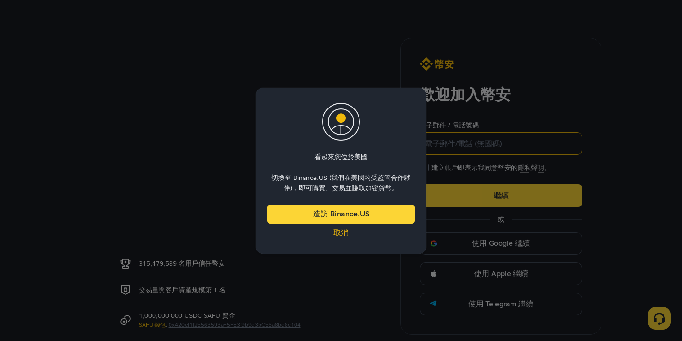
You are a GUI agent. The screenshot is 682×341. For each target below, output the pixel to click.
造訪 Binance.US (341, 214)
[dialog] (341, 171)
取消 (341, 233)
